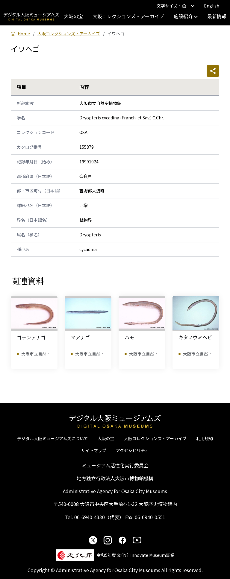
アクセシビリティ (132, 450)
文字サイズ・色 (175, 6)
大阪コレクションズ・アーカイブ (128, 16)
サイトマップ (93, 450)
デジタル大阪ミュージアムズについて (52, 438)
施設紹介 (186, 16)
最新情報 (216, 16)
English (211, 6)
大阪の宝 (73, 16)
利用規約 (204, 438)
